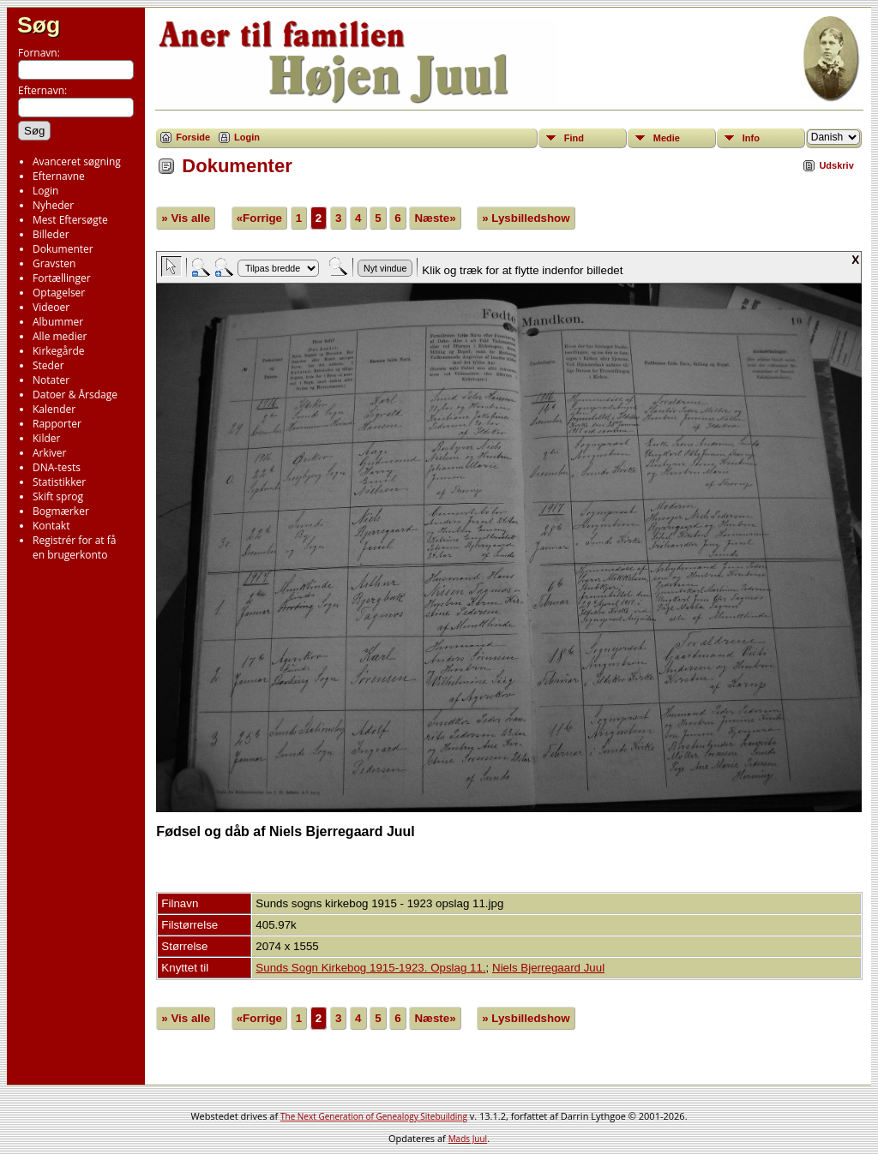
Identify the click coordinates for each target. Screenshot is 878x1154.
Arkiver (49, 452)
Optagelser (59, 292)
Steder (48, 365)
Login (45, 190)
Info (751, 138)
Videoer (51, 307)
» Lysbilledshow (525, 218)
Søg (38, 25)
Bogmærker (61, 511)
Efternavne (59, 176)
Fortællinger (62, 278)
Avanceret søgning (77, 161)
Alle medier (60, 336)
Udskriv (836, 165)
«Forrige (259, 218)
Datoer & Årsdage (75, 394)
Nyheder (53, 205)
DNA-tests (57, 467)
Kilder (46, 438)
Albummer (58, 321)
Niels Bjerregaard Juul (548, 967)
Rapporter (57, 423)
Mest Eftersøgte (70, 219)
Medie (666, 138)
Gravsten (54, 263)
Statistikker (59, 482)
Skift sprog (58, 496)
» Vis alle (185, 218)
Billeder (51, 234)
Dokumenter (63, 249)
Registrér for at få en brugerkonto (74, 547)
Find (574, 138)
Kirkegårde (59, 351)
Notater (51, 380)
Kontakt (51, 525)
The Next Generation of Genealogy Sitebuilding (373, 1116)
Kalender (54, 409)
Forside (193, 137)
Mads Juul (468, 1139)
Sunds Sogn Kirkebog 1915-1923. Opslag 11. (370, 967)
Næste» (434, 218)
